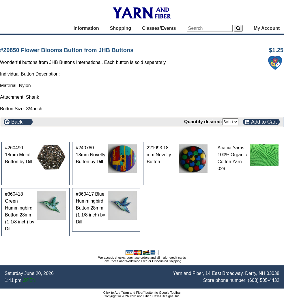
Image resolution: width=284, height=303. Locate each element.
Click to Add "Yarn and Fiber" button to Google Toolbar (142, 292)
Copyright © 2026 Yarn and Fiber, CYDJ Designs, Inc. (142, 296)
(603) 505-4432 (263, 280)
